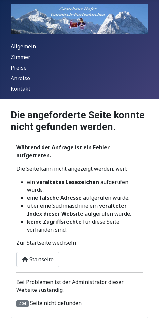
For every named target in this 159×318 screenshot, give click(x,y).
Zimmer (20, 57)
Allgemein (23, 46)
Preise (19, 67)
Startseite (38, 259)
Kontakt (20, 88)
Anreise (20, 78)
